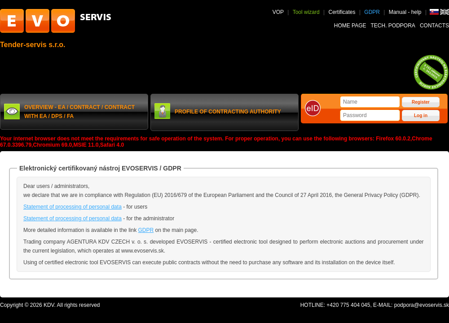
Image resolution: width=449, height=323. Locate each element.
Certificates (342, 12)
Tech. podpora (393, 25)
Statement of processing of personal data (72, 207)
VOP (278, 12)
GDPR (372, 12)
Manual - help (406, 12)
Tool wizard (306, 12)
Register (421, 102)
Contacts (434, 25)
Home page (350, 25)
